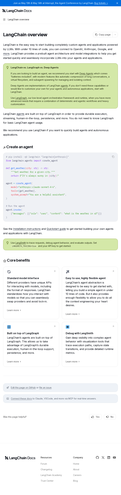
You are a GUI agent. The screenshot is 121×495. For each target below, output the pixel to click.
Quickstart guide (56, 228)
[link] (31, 293)
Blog (75, 480)
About (76, 469)
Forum (44, 463)
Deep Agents (86, 73)
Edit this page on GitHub (23, 387)
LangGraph (21, 98)
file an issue (45, 387)
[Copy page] (102, 34)
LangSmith (20, 242)
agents (64, 85)
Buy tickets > (101, 3)
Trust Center (47, 480)
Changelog (46, 469)
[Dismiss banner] (117, 3)
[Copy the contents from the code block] (113, 157)
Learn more (14, 310)
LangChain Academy (51, 475)
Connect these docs (21, 398)
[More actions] (116, 11)
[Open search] (110, 10)
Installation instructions (27, 228)
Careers (77, 475)
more (6, 53)
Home (76, 463)
